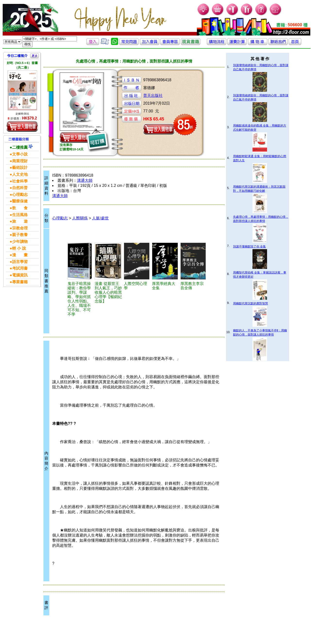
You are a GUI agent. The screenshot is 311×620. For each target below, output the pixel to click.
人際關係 (80, 218)
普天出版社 (153, 95)
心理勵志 (60, 218)
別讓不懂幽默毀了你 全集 (249, 246)
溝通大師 (84, 180)
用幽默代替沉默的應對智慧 (250, 303)
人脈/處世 (100, 218)
